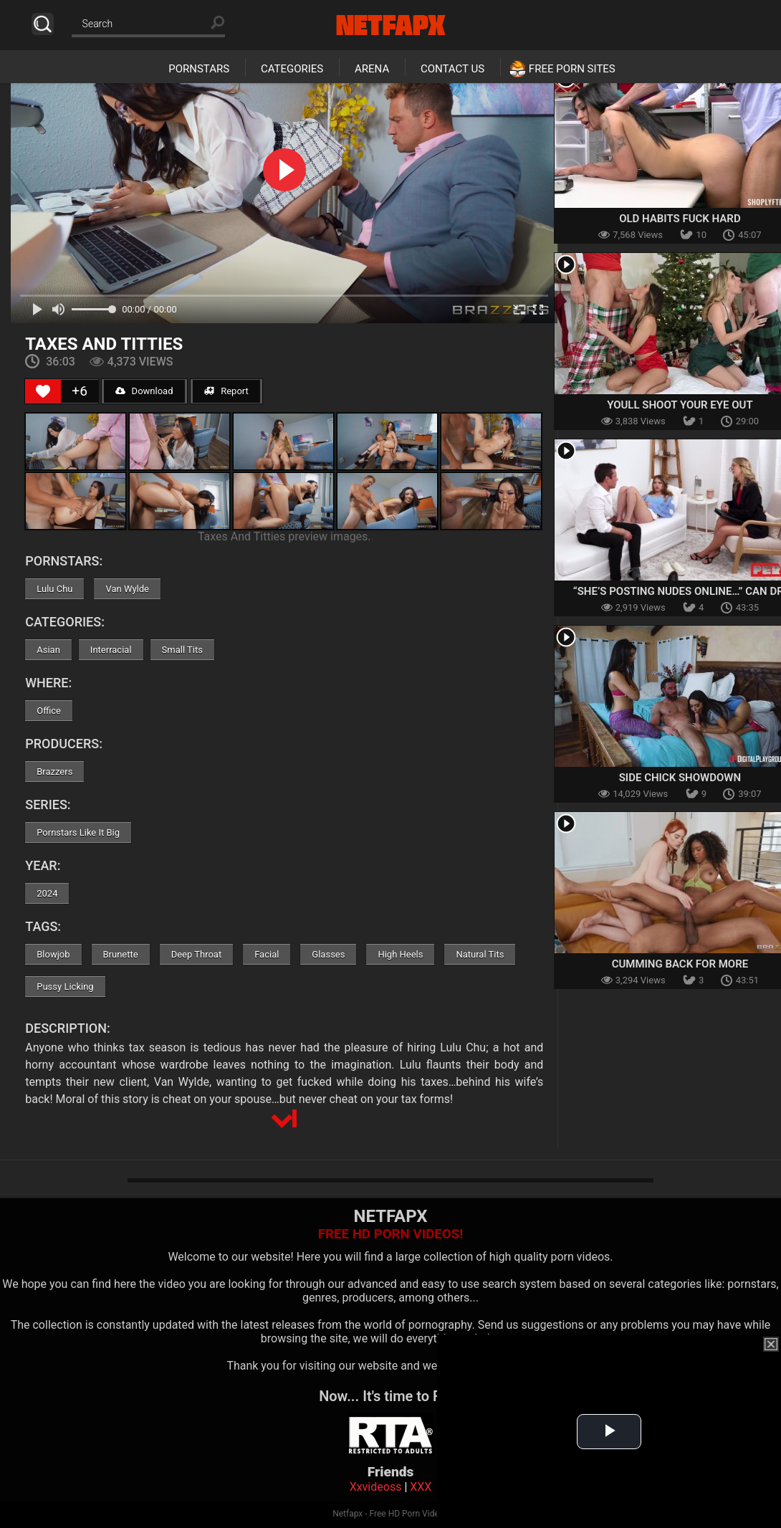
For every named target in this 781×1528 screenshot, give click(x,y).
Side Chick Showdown (680, 777)
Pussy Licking (65, 986)
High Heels (400, 954)
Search (43, 24)
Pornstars (198, 68)
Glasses (328, 954)
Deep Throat (196, 954)
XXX (420, 1487)
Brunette (120, 954)
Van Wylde (127, 588)
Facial (266, 954)
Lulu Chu (54, 588)
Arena (372, 68)
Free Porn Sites (572, 68)
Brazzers (54, 771)
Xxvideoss (376, 1487)
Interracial (111, 649)
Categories (292, 68)
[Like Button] (43, 391)
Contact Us (452, 68)
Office (49, 710)
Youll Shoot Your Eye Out (680, 404)
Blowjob (53, 954)
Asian (48, 649)
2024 (47, 893)
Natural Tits (480, 954)
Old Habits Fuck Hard (680, 218)
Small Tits (182, 649)
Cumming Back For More (680, 964)
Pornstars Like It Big (78, 832)
